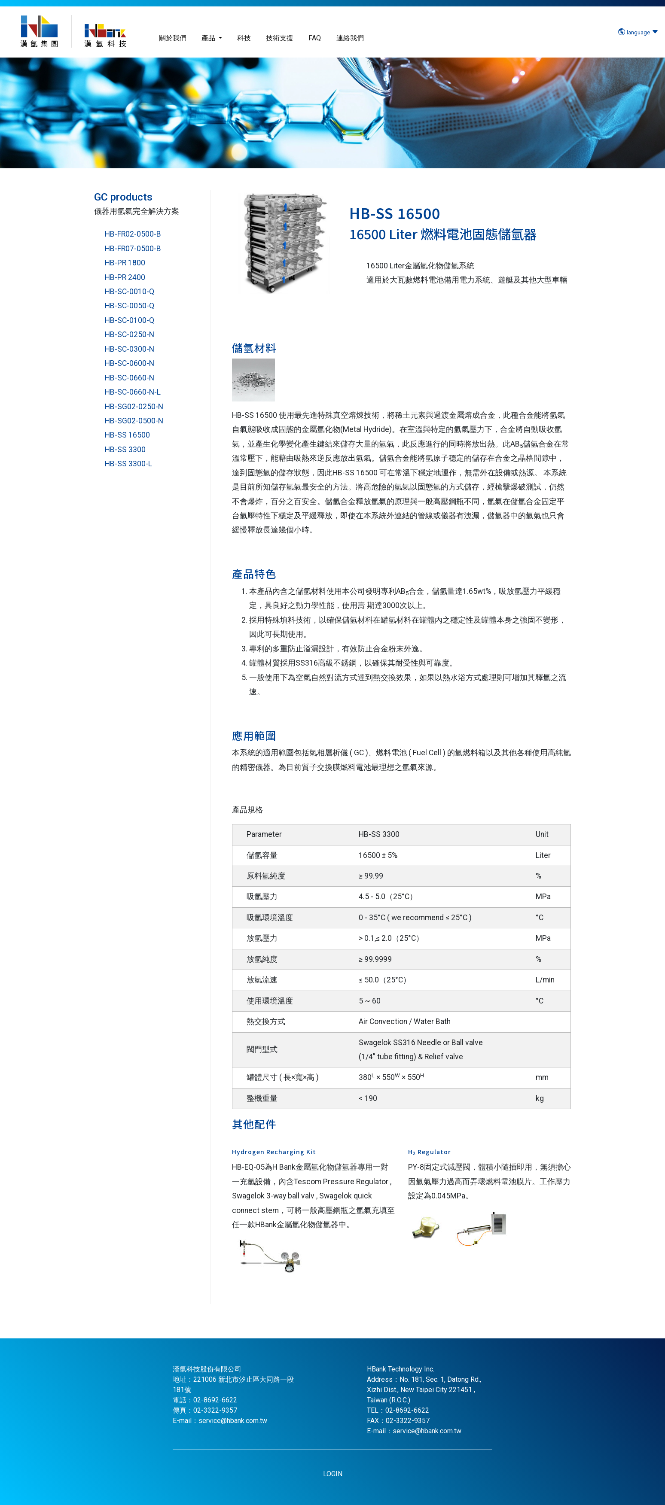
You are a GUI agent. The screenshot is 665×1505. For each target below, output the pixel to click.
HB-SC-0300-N (129, 349)
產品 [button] (209, 38)
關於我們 (172, 38)
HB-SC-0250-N (129, 334)
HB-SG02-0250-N (134, 406)
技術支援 (279, 38)
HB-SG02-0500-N (134, 421)
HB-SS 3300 (125, 449)
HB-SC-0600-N (129, 363)
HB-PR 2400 (125, 277)
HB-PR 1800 (125, 262)
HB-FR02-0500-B (133, 234)
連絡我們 (350, 38)
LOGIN (332, 1474)
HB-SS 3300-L (128, 463)
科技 (244, 38)
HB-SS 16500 (127, 435)
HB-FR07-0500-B (133, 248)
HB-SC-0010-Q (129, 291)
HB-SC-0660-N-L (133, 392)
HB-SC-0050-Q (129, 305)
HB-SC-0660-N (129, 378)
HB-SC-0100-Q (129, 320)
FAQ (314, 38)
